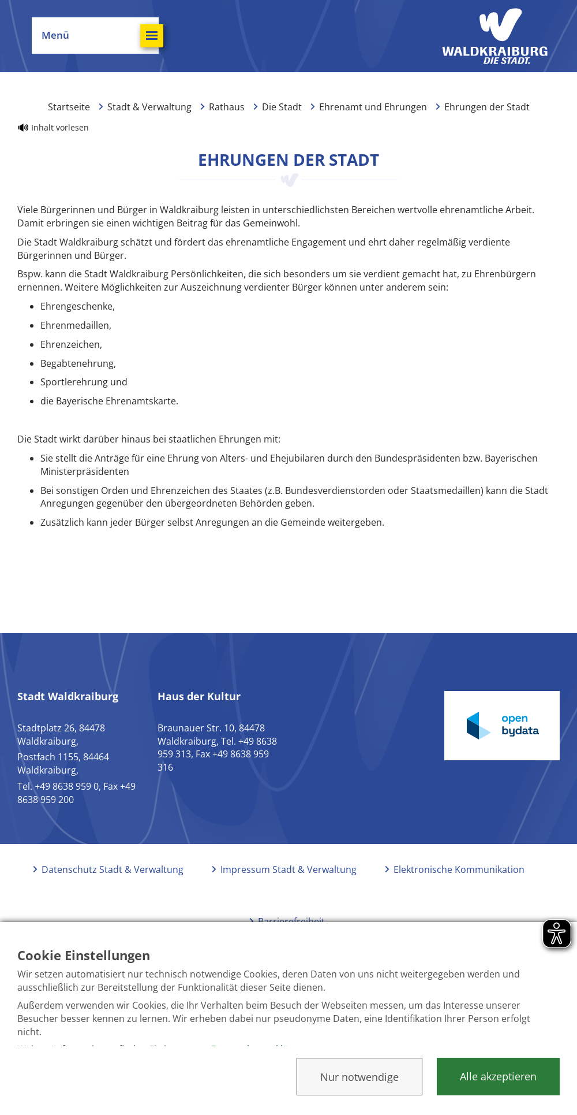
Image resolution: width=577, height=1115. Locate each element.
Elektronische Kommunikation (459, 869)
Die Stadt (282, 107)
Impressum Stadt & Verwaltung (288, 869)
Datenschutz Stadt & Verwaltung (112, 869)
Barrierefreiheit (291, 921)
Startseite (69, 107)
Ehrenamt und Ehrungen (373, 107)
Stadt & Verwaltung (149, 107)
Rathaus (227, 107)
